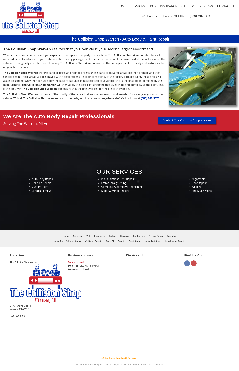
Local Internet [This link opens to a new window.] (155, 364)
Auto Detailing (153, 241)
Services (138, 6)
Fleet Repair (135, 241)
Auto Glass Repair (115, 241)
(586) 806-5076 (200, 16)
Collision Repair (93, 241)
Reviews (206, 6)
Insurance (168, 6)
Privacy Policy (156, 235)
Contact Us (226, 6)
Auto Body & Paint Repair (67, 241)
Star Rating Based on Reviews (118, 358)
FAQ (153, 6)
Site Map (171, 235)
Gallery (188, 6)
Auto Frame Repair (175, 241)
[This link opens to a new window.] (162, 16)
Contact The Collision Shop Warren (187, 120)
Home (122, 6)
